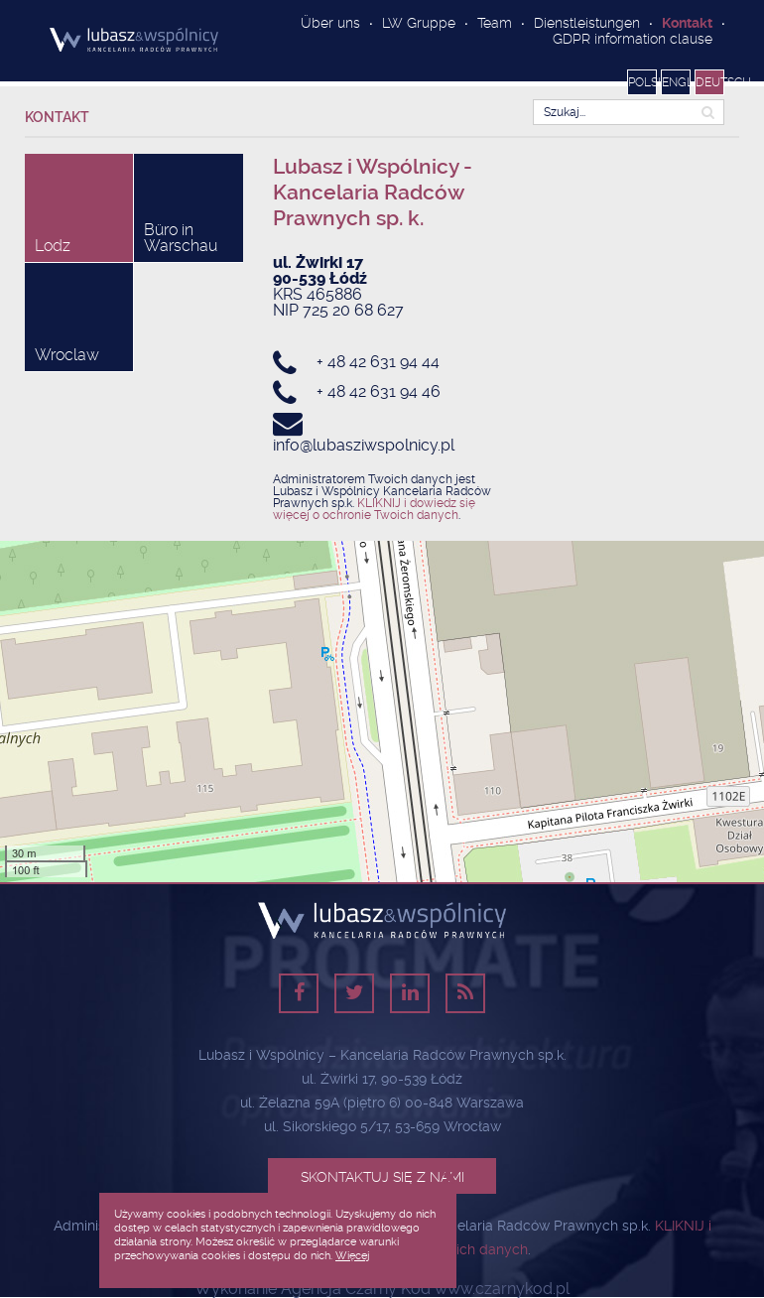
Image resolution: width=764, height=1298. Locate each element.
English (676, 82)
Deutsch (710, 82)
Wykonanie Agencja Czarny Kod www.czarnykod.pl (382, 1289)
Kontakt (687, 23)
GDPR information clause (632, 39)
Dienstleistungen (587, 23)
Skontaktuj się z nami (382, 1177)
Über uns (330, 23)
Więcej (352, 1255)
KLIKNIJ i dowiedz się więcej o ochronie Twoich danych (374, 509)
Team (494, 23)
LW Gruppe (418, 23)
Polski (642, 82)
